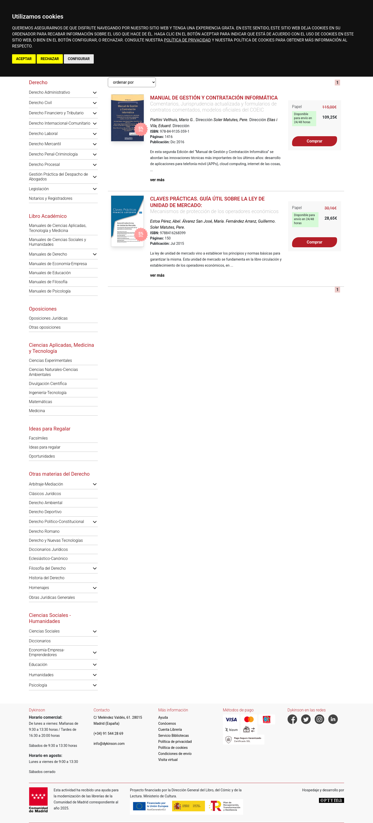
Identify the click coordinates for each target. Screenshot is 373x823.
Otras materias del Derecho (59, 474)
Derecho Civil (40, 102)
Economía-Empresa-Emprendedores (47, 652)
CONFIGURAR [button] (79, 59)
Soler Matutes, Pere (230, 119)
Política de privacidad (175, 742)
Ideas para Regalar (49, 429)
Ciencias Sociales (44, 631)
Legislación (39, 188)
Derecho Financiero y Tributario (56, 113)
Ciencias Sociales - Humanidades (50, 618)
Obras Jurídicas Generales (52, 597)
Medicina (37, 410)
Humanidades (41, 674)
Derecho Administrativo (49, 92)
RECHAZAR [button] (50, 59)
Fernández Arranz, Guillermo (250, 221)
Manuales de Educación (50, 272)
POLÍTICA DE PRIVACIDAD (187, 40)
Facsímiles (38, 438)
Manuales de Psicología (50, 291)
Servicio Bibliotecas (173, 736)
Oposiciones (43, 309)
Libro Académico (48, 216)
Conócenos (167, 723)
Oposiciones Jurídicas (48, 318)
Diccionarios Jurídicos (48, 549)
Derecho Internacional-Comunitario (59, 123)
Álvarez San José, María (203, 221)
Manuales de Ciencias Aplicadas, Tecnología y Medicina (57, 228)
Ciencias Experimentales (50, 360)
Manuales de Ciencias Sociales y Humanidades (57, 242)
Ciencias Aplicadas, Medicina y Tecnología (61, 348)
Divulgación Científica (48, 383)
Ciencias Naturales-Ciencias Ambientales (53, 372)
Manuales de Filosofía (48, 281)
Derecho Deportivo (45, 511)
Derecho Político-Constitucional (56, 521)
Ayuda (163, 717)
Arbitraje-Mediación (46, 484)
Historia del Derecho (46, 577)
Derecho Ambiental (45, 502)
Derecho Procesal (44, 164)
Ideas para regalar (44, 447)
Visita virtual (167, 760)
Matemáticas (40, 401)
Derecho (38, 82)
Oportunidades (42, 456)
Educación (38, 664)
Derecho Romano (44, 531)
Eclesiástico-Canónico (48, 558)
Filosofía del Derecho (47, 568)
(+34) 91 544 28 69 (108, 734)
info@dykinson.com (109, 744)
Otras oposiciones (45, 327)
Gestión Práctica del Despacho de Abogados (58, 176)
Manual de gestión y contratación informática (214, 98)
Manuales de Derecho (48, 254)
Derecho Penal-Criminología (53, 154)
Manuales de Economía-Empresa (58, 263)
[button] (95, 92)
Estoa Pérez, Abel (165, 221)
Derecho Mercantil (45, 143)
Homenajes (39, 587)
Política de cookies (173, 748)
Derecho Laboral (43, 133)
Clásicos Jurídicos (45, 493)
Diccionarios (40, 641)
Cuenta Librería (170, 730)
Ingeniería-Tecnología (48, 392)
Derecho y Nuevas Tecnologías (56, 540)
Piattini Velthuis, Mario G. (172, 119)
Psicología (38, 685)
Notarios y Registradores (50, 198)
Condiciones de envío (175, 754)
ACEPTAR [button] (24, 59)
